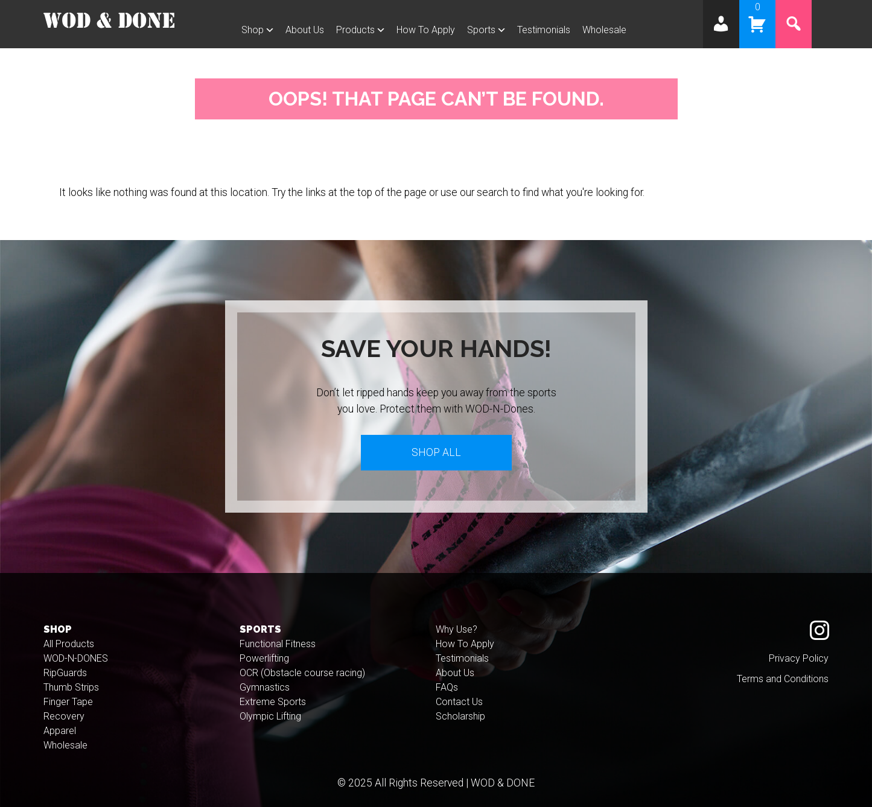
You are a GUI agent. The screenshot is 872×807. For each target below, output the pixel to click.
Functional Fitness (278, 644)
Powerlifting (264, 658)
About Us (304, 30)
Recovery (63, 716)
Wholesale (604, 30)
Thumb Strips (71, 687)
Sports (481, 30)
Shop (252, 30)
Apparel (59, 730)
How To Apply (425, 30)
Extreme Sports (273, 701)
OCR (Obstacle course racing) (302, 673)
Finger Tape (68, 701)
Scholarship (460, 716)
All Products (68, 644)
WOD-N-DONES (75, 658)
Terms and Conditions (783, 679)
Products (355, 30)
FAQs (447, 687)
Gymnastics (265, 687)
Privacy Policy (799, 658)
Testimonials (543, 30)
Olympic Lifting (270, 716)
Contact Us (459, 701)
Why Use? (456, 629)
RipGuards (65, 673)
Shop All (436, 452)
